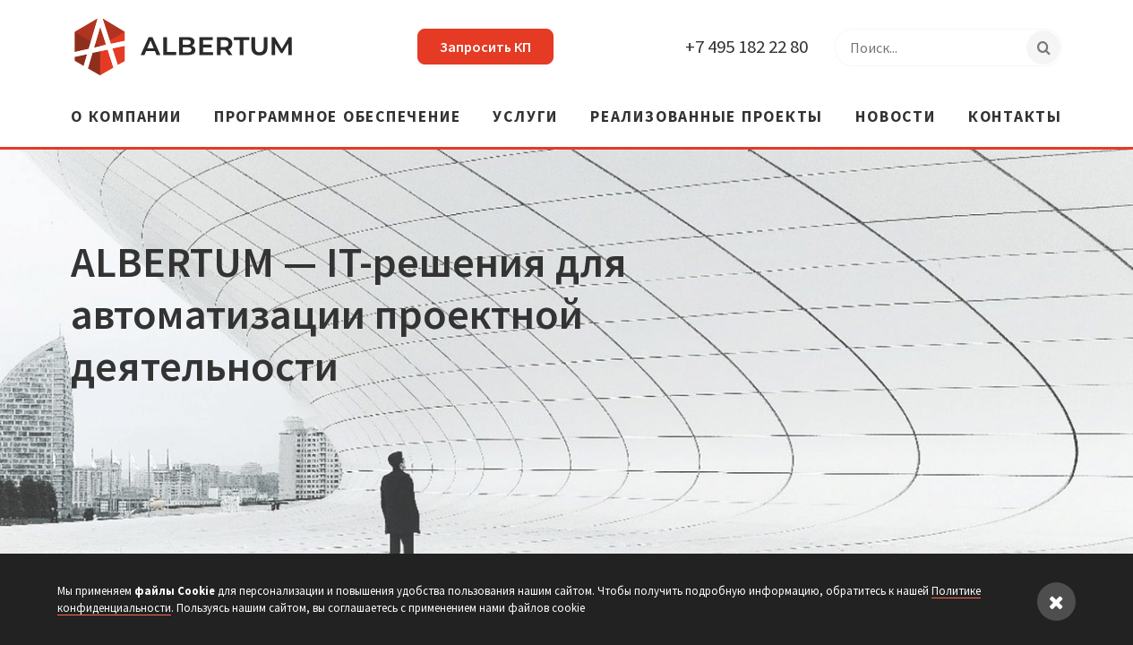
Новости (895, 117)
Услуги (525, 117)
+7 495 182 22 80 (746, 46)
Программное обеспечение (337, 117)
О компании (126, 117)
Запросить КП (485, 47)
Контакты (1015, 117)
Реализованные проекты (706, 117)
